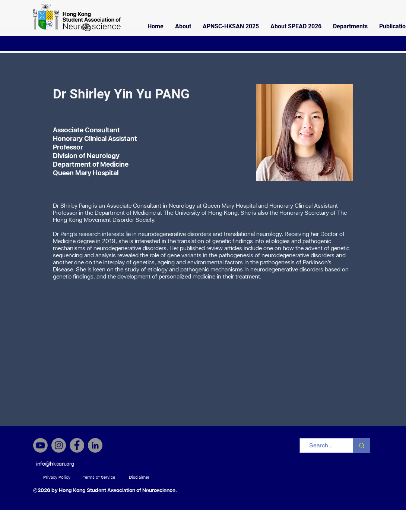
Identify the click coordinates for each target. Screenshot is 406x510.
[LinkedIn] (95, 445)
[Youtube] (40, 445)
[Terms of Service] (99, 477)
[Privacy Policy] (57, 477)
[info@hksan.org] (55, 464)
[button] (183, 26)
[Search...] (320, 445)
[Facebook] (77, 445)
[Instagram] (58, 445)
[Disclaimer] (139, 477)
